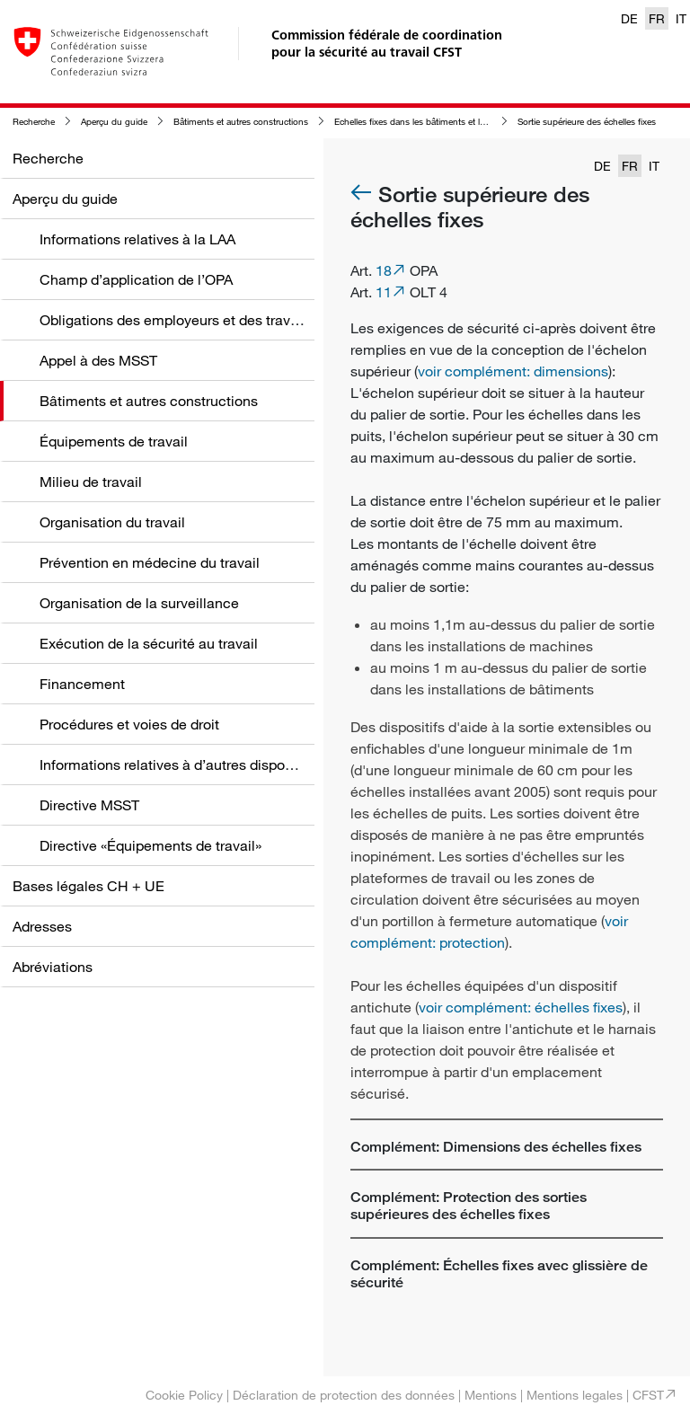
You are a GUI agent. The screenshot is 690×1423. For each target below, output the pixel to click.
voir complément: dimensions (513, 371)
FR (657, 18)
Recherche (34, 122)
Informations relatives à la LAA (137, 239)
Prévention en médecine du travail (150, 562)
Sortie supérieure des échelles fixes (587, 122)
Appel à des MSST (98, 360)
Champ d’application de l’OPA (136, 279)
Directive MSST (89, 805)
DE (629, 18)
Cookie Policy (184, 1394)
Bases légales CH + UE (88, 886)
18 (384, 270)
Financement (82, 684)
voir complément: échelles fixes (521, 1007)
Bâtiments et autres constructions (240, 122)
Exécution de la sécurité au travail (149, 643)
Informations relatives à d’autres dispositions (183, 764)
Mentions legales (574, 1394)
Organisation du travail (112, 522)
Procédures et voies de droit (129, 724)
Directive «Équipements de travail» (150, 845)
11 (384, 292)
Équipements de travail (114, 441)
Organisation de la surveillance (139, 603)
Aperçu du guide (114, 122)
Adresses (42, 926)
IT (681, 18)
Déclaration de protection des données (344, 1394)
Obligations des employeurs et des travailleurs (188, 320)
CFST (648, 1394)
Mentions (490, 1394)
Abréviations (53, 967)
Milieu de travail (91, 482)
